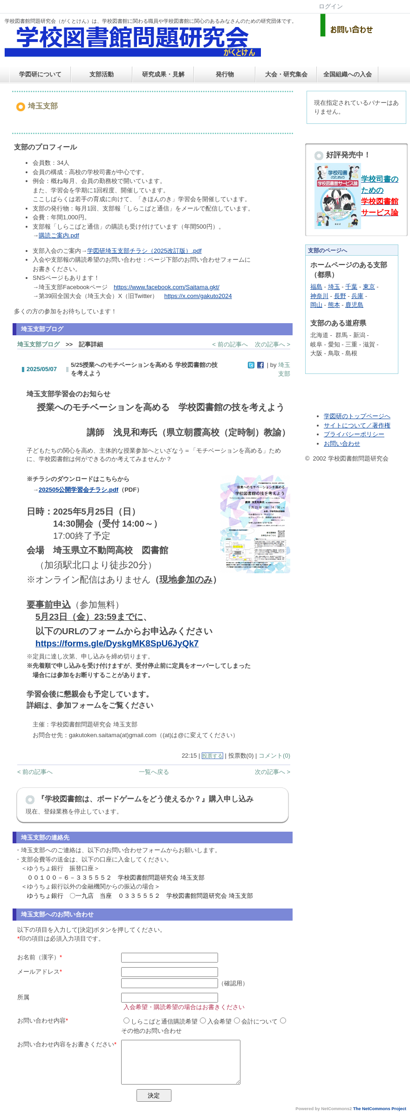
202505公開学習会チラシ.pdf (78, 489)
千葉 (351, 286)
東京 (369, 286)
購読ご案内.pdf (59, 235)
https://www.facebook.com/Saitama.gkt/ (166, 287)
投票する (212, 756)
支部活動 (101, 74)
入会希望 (216, 1021)
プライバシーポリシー (354, 434)
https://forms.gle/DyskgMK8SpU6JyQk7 (116, 643)
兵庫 (357, 295)
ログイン (331, 6)
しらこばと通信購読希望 (160, 1021)
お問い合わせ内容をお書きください (65, 1044)
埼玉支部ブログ (38, 344)
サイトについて (345, 425)
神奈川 (319, 295)
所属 (23, 997)
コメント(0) (274, 755)
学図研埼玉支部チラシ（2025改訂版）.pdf (144, 250)
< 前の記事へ (230, 344)
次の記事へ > (272, 344)
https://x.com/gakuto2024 (198, 295)
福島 (316, 286)
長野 (340, 295)
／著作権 (378, 425)
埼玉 (334, 286)
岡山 (316, 304)
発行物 (225, 74)
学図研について (40, 74)
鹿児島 (354, 304)
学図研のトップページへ (357, 416)
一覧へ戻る (154, 771)
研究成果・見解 (163, 74)
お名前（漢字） (38, 957)
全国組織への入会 (347, 74)
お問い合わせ (342, 443)
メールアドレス (38, 971)
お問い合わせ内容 (41, 1020)
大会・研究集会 (286, 74)
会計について (256, 1021)
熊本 (334, 304)
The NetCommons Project (379, 1108)
